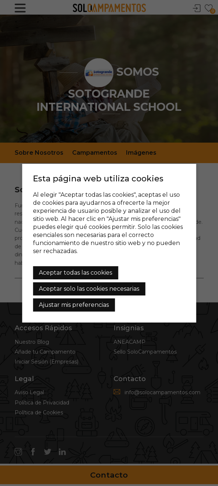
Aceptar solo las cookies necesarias (89, 288)
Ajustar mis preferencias (74, 304)
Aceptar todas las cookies (75, 272)
